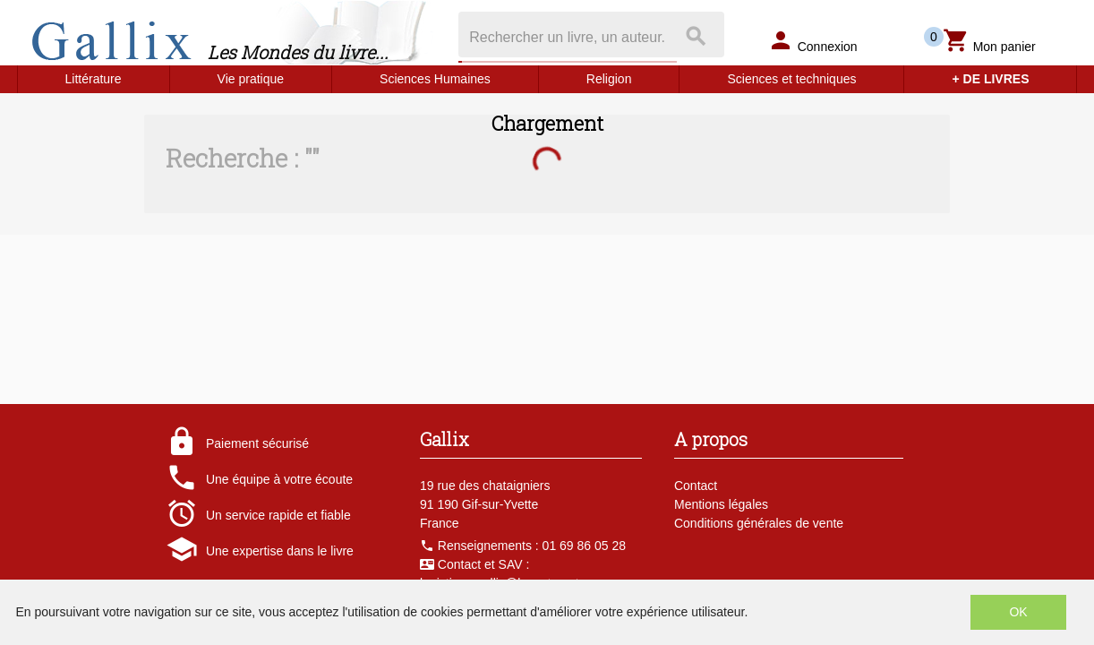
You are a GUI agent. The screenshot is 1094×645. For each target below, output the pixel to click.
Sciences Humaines (435, 79)
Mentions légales (721, 504)
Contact (695, 485)
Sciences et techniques (791, 79)
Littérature (93, 79)
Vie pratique (251, 79)
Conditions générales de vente (758, 523)
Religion (609, 79)
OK (1018, 612)
